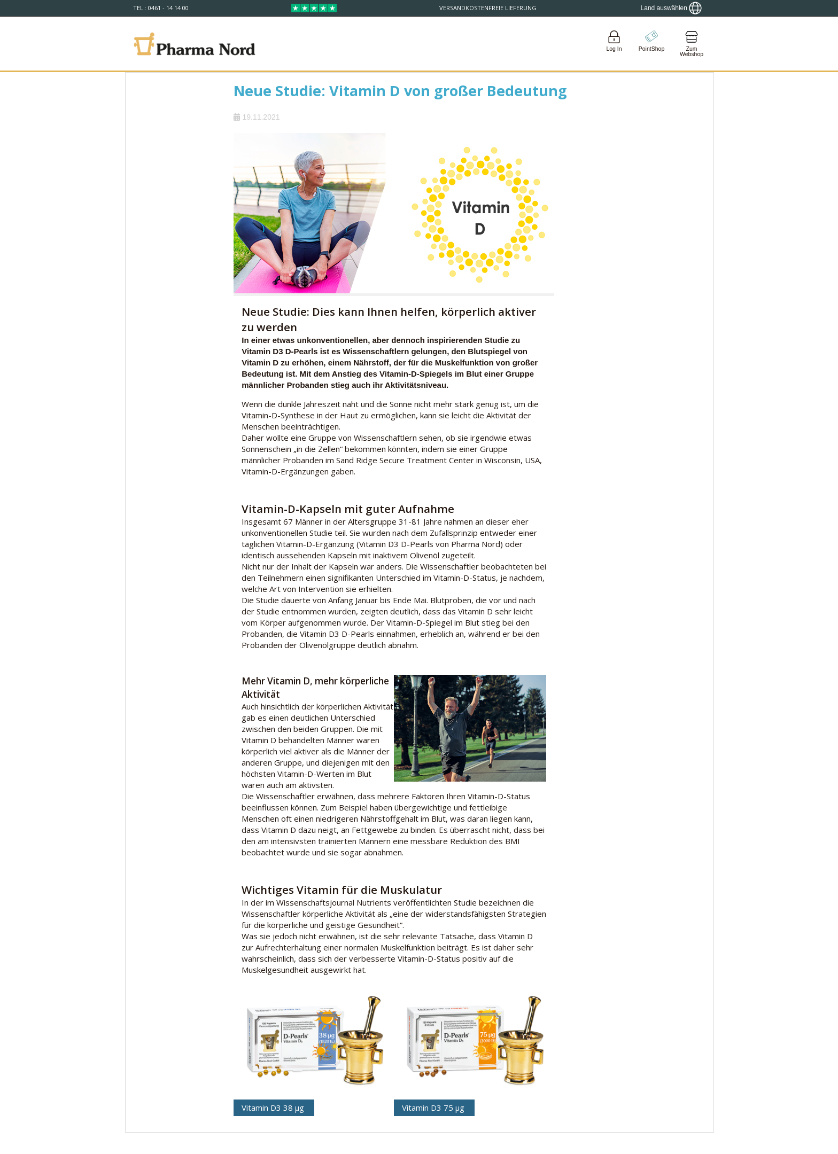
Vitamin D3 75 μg (434, 1107)
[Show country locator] (671, 8)
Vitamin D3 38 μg (274, 1107)
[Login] (614, 44)
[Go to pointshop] (651, 44)
